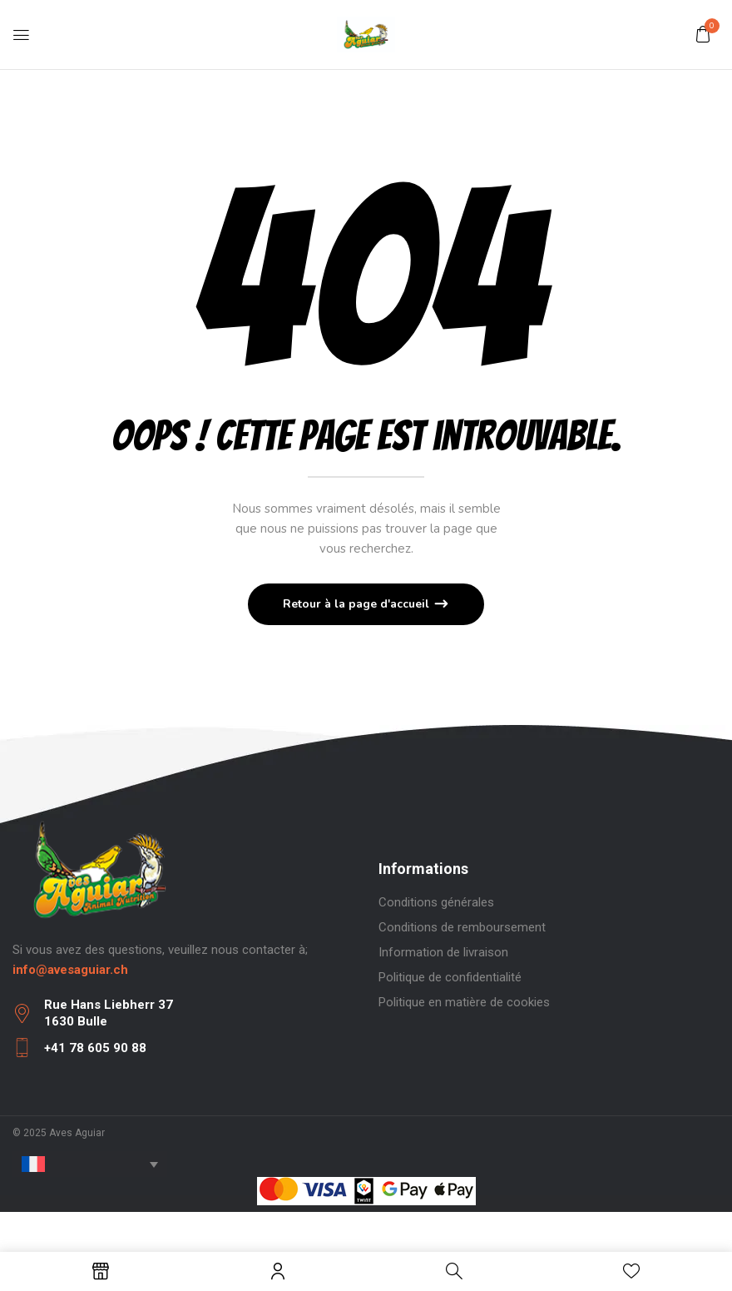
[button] (703, 34)
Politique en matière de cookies (464, 1002)
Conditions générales (436, 902)
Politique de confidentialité (450, 977)
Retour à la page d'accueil (358, 604)
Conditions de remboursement (462, 927)
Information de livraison (443, 952)
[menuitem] (89, 1164)
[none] (89, 1164)
